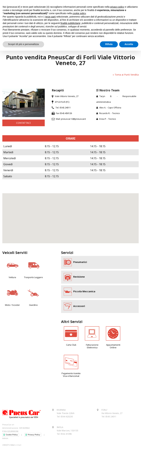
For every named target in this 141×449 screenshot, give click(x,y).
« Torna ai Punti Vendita (126, 74)
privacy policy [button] (117, 7)
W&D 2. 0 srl (15, 445)
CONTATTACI (23, 122)
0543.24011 (65, 107)
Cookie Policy (12, 435)
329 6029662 (24, 428)
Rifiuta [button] (109, 44)
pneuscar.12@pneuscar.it (73, 118)
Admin (5, 438)
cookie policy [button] (79, 13)
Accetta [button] (128, 44)
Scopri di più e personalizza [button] (23, 44)
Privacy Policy (34, 435)
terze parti (50, 16)
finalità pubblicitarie (70, 23)
